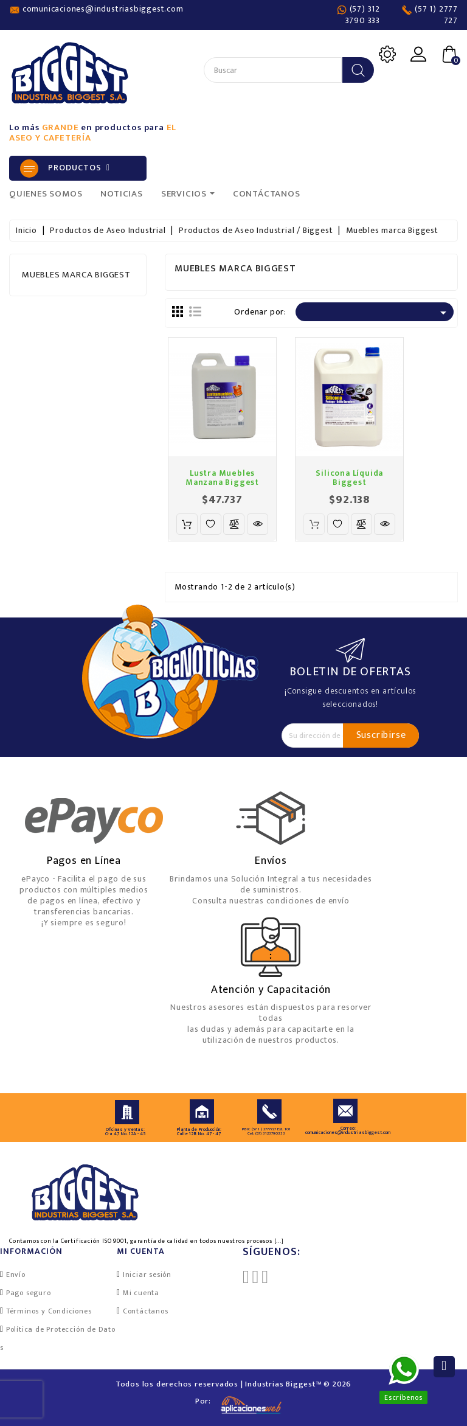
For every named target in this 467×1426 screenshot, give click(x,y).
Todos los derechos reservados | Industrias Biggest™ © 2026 (233, 1384)
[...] (279, 1241)
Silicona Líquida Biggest (349, 477)
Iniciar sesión (147, 1274)
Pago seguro (28, 1293)
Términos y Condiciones (49, 1311)
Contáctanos (145, 1311)
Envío (16, 1274)
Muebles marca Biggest (76, 274)
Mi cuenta (141, 1293)
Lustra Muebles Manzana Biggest (222, 477)
